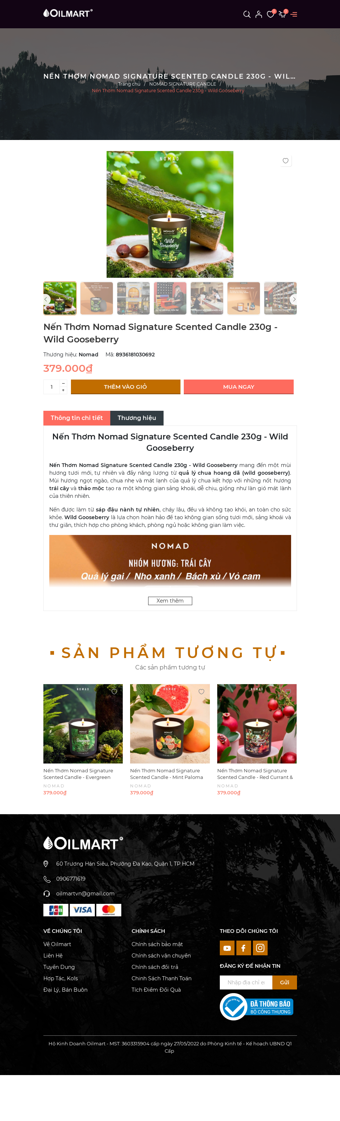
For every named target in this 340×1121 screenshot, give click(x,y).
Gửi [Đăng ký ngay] (284, 982)
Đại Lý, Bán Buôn (65, 990)
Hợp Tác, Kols (60, 978)
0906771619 (71, 879)
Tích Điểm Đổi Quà (156, 990)
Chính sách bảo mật (157, 944)
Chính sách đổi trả (155, 967)
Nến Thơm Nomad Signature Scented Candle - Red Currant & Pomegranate (255, 777)
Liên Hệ (52, 955)
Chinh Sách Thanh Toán (162, 978)
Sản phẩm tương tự (170, 653)
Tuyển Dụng (59, 967)
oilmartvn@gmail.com (85, 893)
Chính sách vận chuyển (161, 955)
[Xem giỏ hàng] (282, 14)
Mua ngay (238, 386)
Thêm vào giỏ (125, 386)
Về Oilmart (57, 944)
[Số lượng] (51, 387)
